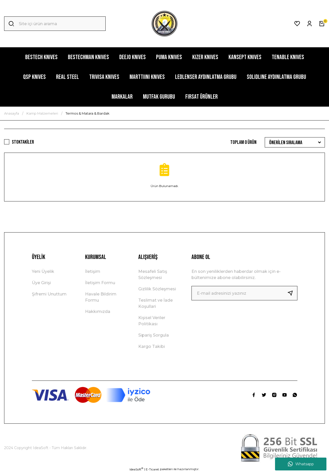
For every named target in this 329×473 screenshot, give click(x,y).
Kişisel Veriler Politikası (151, 320)
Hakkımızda (97, 311)
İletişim (92, 271)
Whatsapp (301, 464)
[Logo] (164, 24)
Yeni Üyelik (43, 271)
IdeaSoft (136, 469)
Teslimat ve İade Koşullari (155, 303)
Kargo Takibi (151, 346)
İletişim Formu (100, 282)
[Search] (55, 23)
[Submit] (292, 293)
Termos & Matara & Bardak (87, 113)
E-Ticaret (152, 469)
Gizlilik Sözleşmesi (157, 288)
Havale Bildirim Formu (100, 297)
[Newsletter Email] (244, 293)
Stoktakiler (23, 142)
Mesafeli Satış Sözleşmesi (152, 274)
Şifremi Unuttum (49, 294)
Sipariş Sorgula (153, 335)
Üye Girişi (41, 282)
